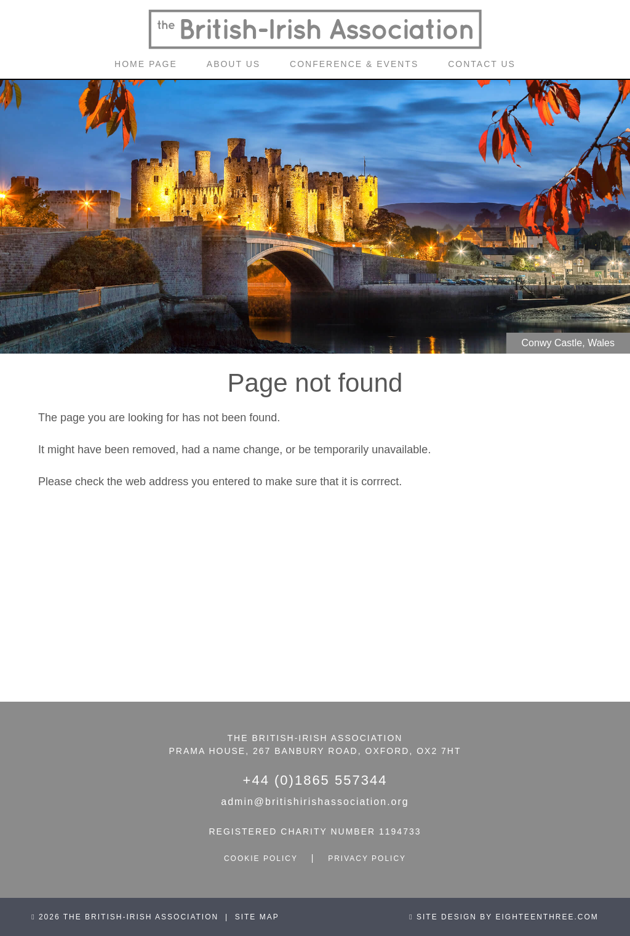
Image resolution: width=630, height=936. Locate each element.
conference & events (354, 64)
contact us (482, 64)
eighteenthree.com (546, 917)
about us (233, 64)
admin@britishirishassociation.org (315, 801)
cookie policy (261, 858)
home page (145, 64)
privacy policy (367, 858)
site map (257, 917)
